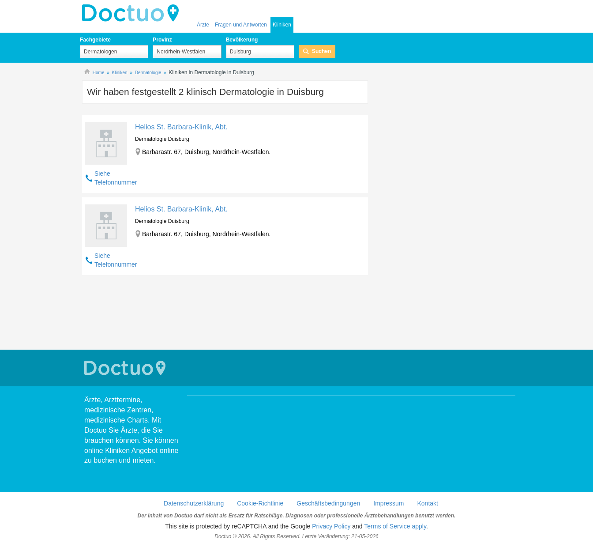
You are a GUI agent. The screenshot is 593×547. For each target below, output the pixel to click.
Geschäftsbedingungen (328, 503)
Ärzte (203, 25)
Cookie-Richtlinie (260, 503)
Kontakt (427, 503)
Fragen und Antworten (241, 25)
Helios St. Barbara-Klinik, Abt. (181, 127)
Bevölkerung (242, 39)
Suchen (321, 51)
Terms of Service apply (395, 526)
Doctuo (133, 13)
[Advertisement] (225, 313)
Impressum (388, 503)
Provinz (162, 39)
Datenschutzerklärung (194, 503)
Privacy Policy (331, 526)
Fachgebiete (95, 39)
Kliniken (282, 25)
